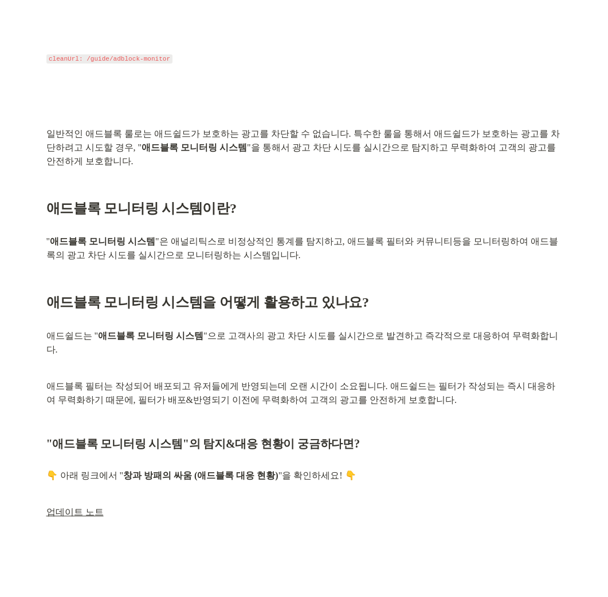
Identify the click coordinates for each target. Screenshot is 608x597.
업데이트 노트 (75, 512)
